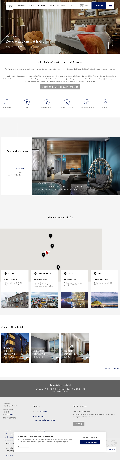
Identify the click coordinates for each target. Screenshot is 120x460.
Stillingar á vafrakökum (91, 437)
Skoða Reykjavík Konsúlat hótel (58, 87)
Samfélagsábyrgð (40, 431)
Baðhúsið (20, 169)
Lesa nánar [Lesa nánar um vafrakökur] (9, 455)
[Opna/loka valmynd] (110, 9)
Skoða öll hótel (113, 368)
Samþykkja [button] (111, 449)
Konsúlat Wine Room (15, 175)
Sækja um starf (9, 437)
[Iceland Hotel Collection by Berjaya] (84, 8)
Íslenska (107, 3)
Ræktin (21, 172)
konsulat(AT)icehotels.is (60, 392)
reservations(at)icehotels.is (45, 420)
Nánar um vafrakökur (23, 447)
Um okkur (7, 431)
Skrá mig (79, 424)
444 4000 (10, 414)
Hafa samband (9, 434)
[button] (106, 45)
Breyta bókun (40, 416)
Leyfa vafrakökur (91, 442)
